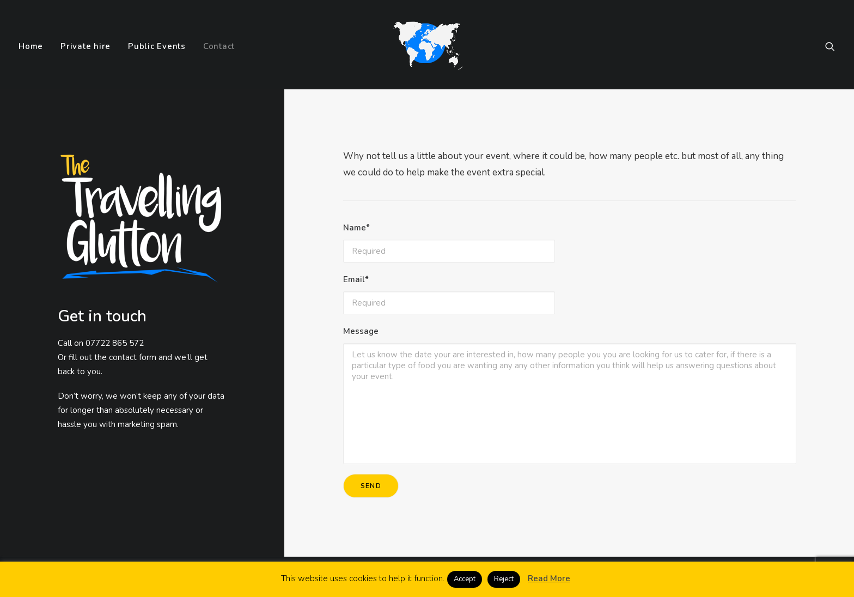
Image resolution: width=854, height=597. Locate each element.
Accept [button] (464, 579)
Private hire (85, 46)
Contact (219, 46)
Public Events (157, 46)
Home (31, 46)
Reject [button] (504, 579)
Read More (549, 578)
